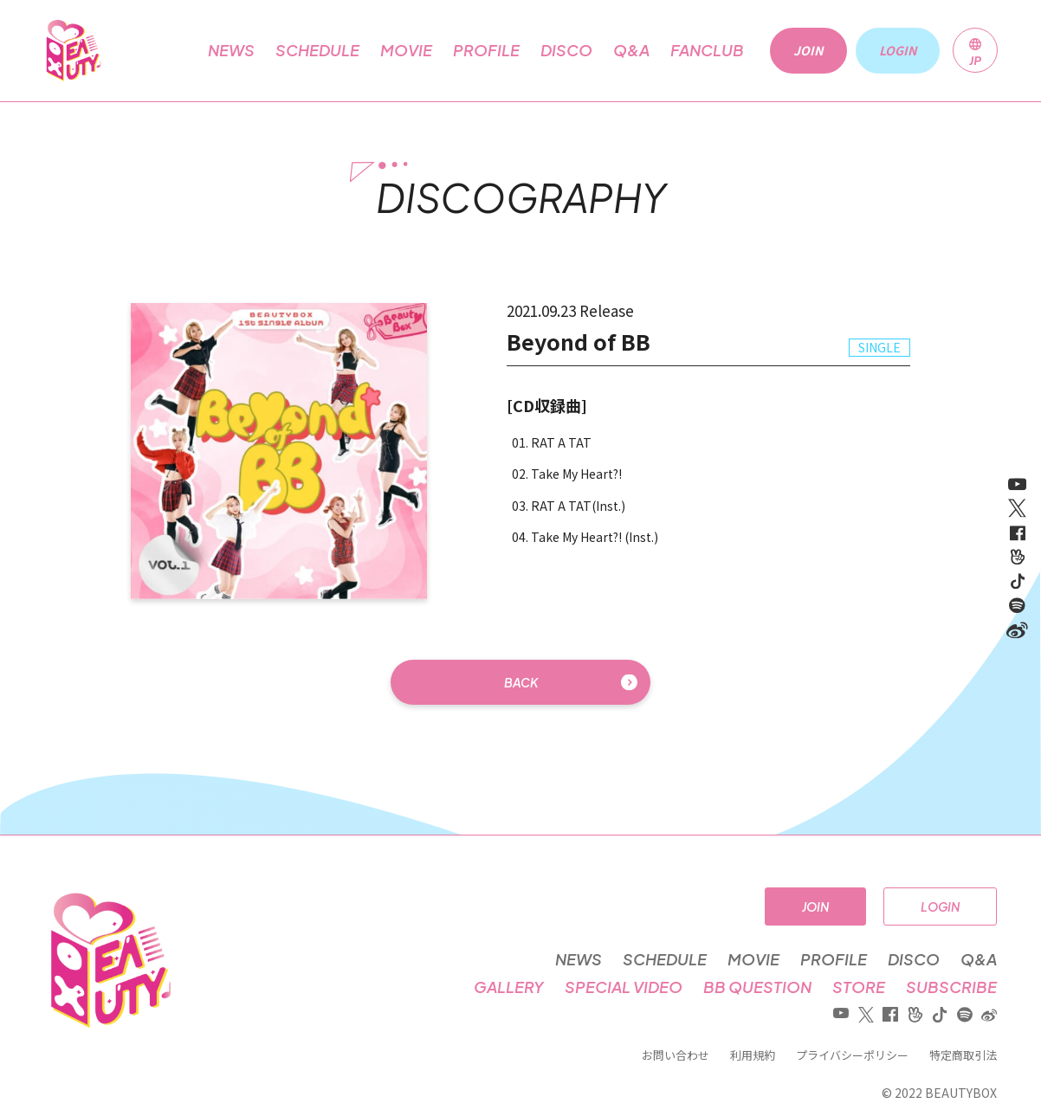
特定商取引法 (963, 1055)
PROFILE (486, 50)
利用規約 (752, 1055)
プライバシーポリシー (852, 1055)
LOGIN (940, 906)
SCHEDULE (317, 50)
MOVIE (406, 50)
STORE (858, 987)
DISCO (566, 50)
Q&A (631, 50)
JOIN (815, 906)
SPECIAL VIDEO (623, 987)
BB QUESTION (757, 987)
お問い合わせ (675, 1055)
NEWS (231, 50)
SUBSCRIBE (951, 987)
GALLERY (509, 987)
